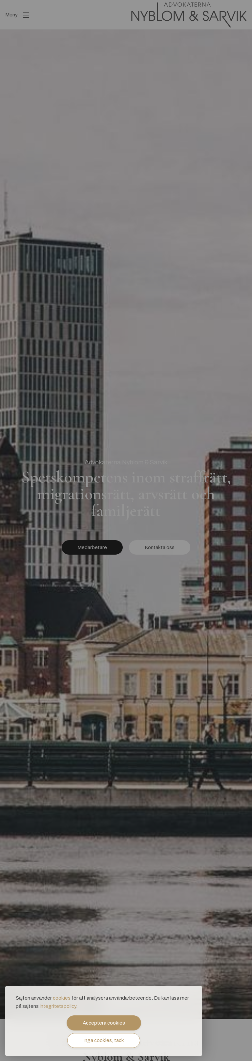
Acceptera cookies (104, 1023)
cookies (62, 998)
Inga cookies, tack (103, 1040)
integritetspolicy (58, 1006)
